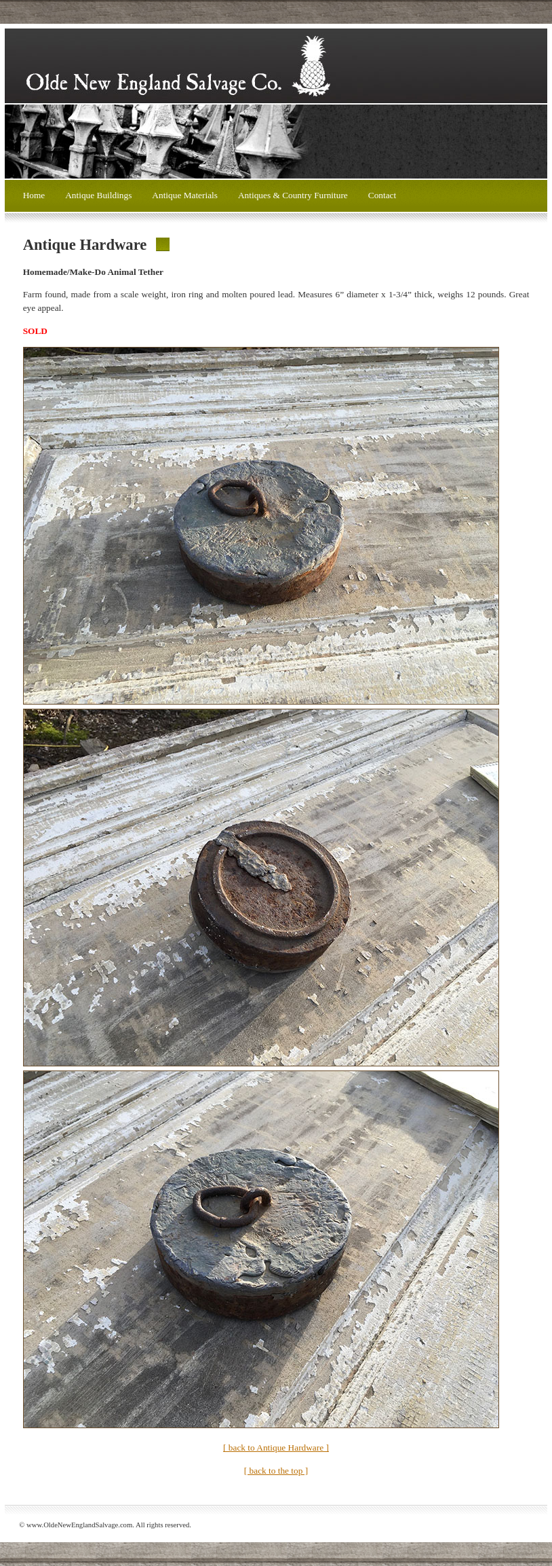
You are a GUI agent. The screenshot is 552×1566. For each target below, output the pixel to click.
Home (34, 195)
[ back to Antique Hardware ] (276, 1447)
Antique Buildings (98, 195)
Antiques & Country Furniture (293, 195)
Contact (382, 195)
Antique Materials (185, 195)
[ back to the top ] (276, 1471)
